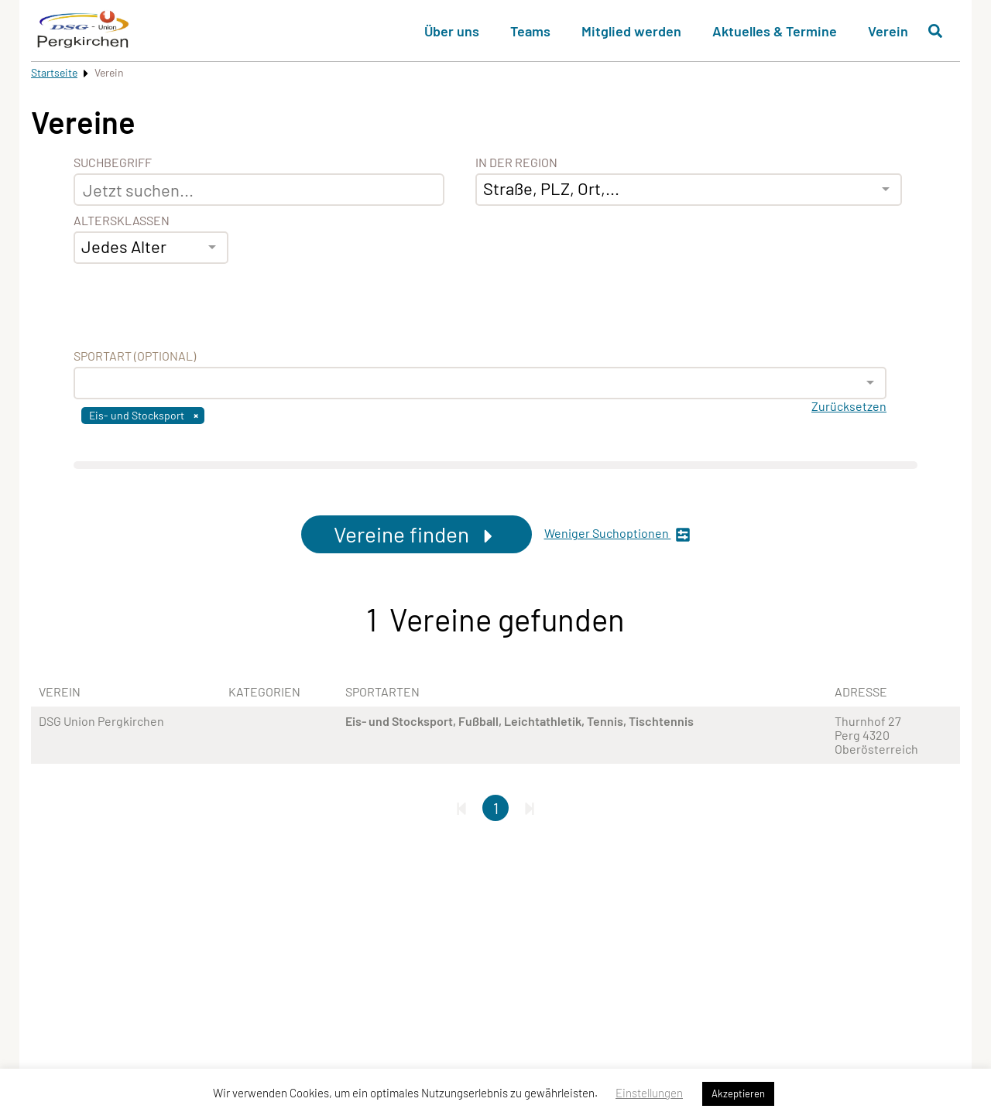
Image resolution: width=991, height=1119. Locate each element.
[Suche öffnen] (935, 31)
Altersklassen (122, 221)
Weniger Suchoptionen (617, 534)
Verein (888, 30)
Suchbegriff (113, 162)
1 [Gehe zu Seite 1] (496, 808)
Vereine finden (416, 534)
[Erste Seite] (461, 808)
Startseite (54, 72)
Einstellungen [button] (649, 1093)
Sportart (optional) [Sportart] (135, 356)
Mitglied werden (631, 30)
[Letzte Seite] (529, 808)
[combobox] (151, 247)
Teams (530, 30)
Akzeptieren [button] (738, 1093)
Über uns (451, 30)
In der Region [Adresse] (516, 162)
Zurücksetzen (848, 406)
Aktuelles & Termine (774, 30)
